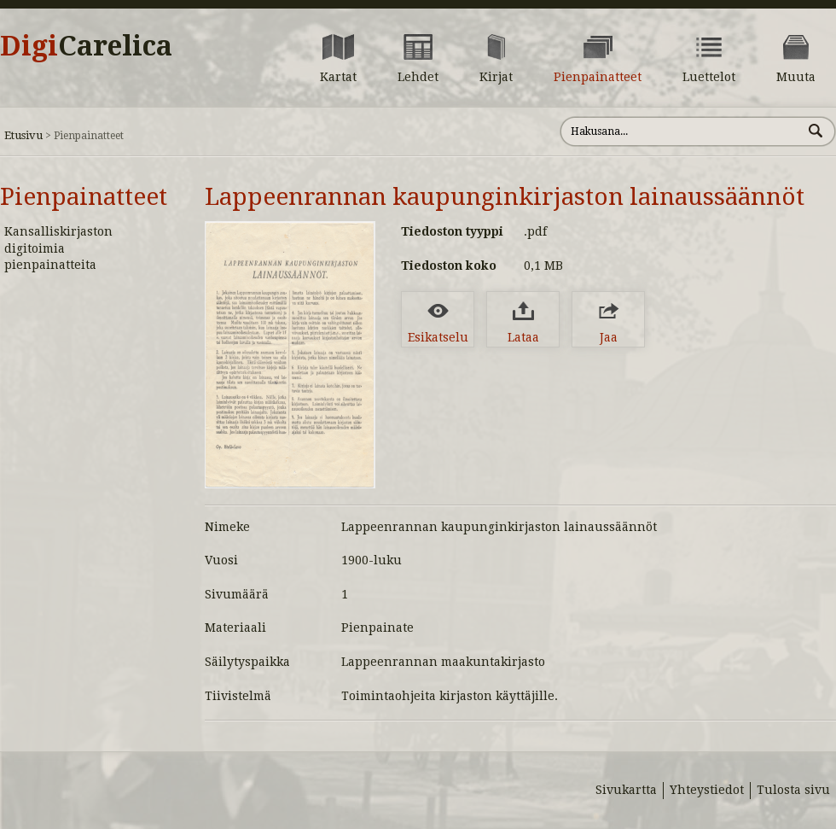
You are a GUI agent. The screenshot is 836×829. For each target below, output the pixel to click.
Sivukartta (626, 790)
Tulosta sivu (793, 790)
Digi (86, 46)
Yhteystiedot (707, 790)
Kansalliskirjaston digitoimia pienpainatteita (58, 248)
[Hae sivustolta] (681, 131)
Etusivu (23, 135)
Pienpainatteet (83, 197)
